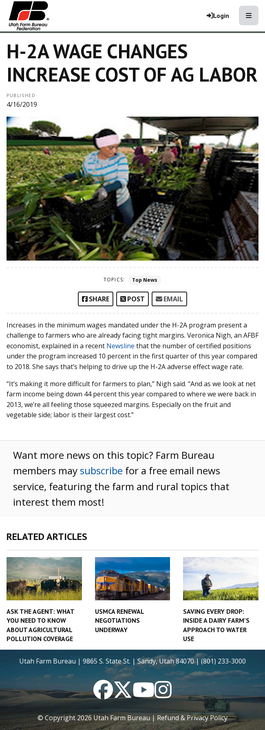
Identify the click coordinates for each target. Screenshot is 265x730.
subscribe (101, 470)
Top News (144, 280)
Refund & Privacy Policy (192, 717)
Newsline (120, 345)
